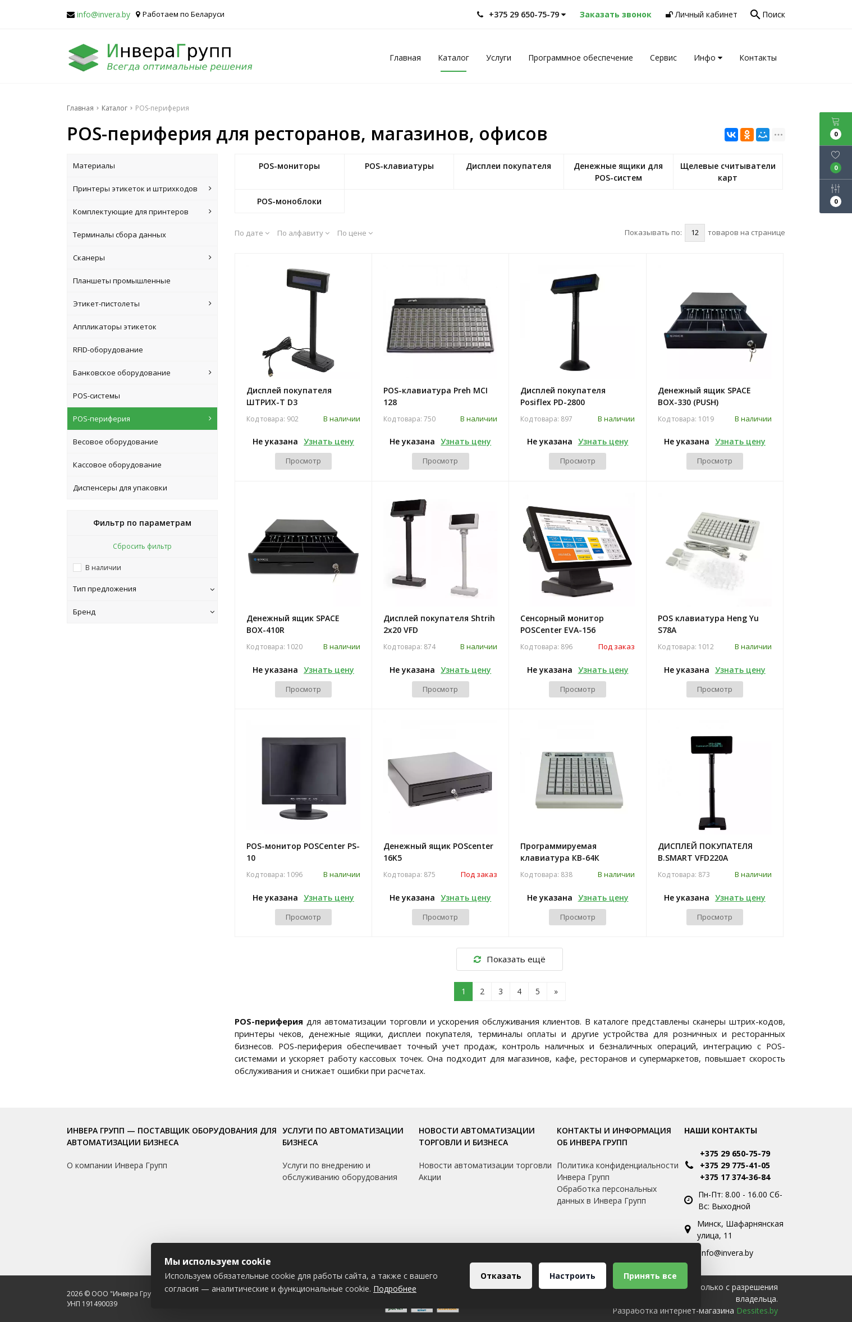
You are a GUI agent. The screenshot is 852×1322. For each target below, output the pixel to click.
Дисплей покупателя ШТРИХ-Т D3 (289, 396)
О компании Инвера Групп (117, 1165)
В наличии (103, 567)
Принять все (650, 1275)
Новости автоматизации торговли (485, 1165)
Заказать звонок (616, 14)
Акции (430, 1177)
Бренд (143, 612)
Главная (405, 57)
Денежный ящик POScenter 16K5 (438, 852)
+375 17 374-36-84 (735, 1177)
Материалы (94, 165)
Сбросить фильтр (142, 546)
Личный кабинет (702, 14)
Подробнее (394, 1288)
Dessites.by (757, 1310)
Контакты (758, 57)
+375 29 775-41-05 (735, 1165)
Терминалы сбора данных (119, 234)
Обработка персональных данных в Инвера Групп (607, 1194)
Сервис (663, 57)
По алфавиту (303, 233)
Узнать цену (329, 441)
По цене (355, 233)
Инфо (708, 57)
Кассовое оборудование (117, 465)
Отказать (500, 1275)
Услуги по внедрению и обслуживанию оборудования (339, 1171)
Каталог (453, 57)
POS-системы (96, 396)
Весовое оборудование (115, 442)
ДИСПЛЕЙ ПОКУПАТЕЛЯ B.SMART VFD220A (705, 852)
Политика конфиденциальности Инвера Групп (618, 1171)
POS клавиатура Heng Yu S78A (708, 624)
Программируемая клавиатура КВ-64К (559, 852)
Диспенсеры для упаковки (120, 488)
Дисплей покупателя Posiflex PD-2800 (563, 396)
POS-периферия (142, 418)
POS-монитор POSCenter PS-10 (303, 852)
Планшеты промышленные (122, 281)
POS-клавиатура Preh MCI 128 (435, 396)
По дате (252, 233)
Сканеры (142, 257)
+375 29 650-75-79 (735, 1153)
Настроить (572, 1275)
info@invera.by (103, 14)
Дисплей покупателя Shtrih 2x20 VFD (439, 624)
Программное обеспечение (580, 57)
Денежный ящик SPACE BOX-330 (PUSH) (704, 396)
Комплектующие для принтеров (142, 211)
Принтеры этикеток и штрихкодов (142, 188)
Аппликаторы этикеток (115, 327)
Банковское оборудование (142, 372)
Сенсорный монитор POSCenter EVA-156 (562, 624)
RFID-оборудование (108, 350)
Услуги (498, 57)
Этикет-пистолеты (142, 303)
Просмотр (303, 461)
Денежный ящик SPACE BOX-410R (293, 624)
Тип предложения (143, 589)
